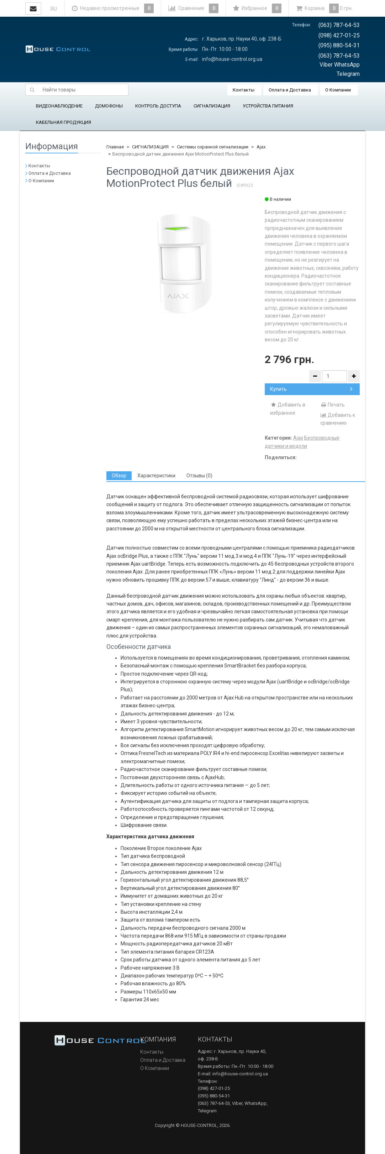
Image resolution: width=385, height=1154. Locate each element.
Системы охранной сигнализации (212, 147)
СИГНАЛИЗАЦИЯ (212, 106)
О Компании (338, 90)
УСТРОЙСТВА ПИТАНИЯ (268, 106)
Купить (311, 389)
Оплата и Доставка (290, 90)
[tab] (119, 475)
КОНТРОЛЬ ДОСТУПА (158, 106)
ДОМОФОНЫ (109, 106)
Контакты (243, 90)
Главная (115, 147)
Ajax (261, 147)
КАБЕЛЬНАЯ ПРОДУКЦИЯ (63, 122)
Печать (332, 405)
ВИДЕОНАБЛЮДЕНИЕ (59, 106)
